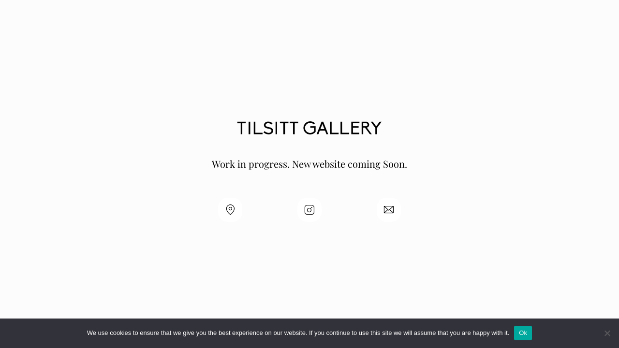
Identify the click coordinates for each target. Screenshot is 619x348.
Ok (523, 332)
